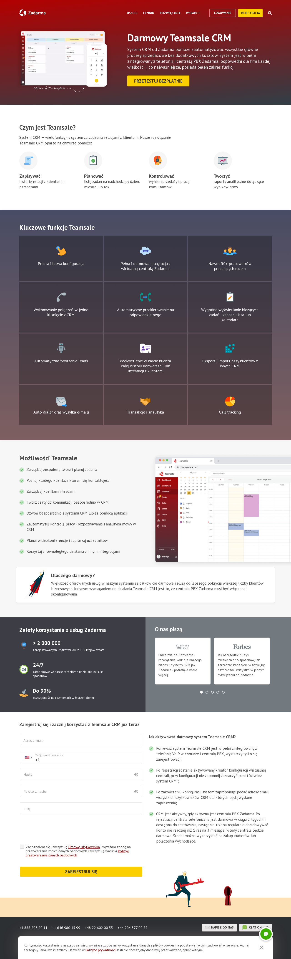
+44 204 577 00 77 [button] (133, 927)
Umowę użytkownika (84, 847)
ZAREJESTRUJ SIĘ (81, 871)
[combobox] (28, 757)
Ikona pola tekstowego (61, 251)
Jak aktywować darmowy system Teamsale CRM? (192, 737)
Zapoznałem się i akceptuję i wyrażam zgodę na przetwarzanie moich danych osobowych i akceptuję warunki (78, 851)
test (23, 645)
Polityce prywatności (100, 950)
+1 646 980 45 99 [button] (66, 927)
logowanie (222, 13)
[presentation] (54, 830)
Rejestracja (250, 13)
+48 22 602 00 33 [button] (99, 927)
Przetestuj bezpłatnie (158, 81)
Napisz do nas (219, 927)
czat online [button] (255, 927)
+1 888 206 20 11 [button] (33, 927)
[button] (201, 692)
